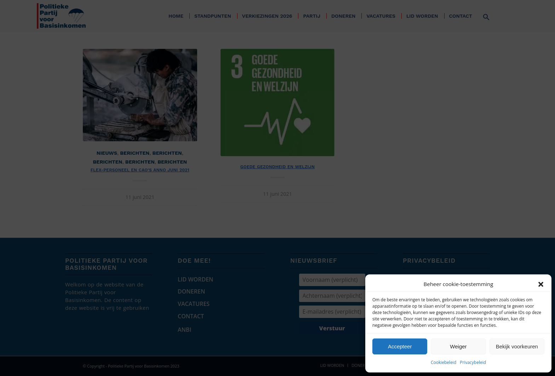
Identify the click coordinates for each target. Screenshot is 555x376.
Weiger (458, 346)
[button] (540, 284)
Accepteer (400, 346)
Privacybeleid (473, 362)
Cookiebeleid (443, 362)
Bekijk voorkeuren (517, 346)
